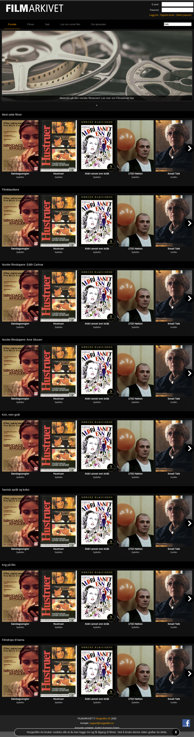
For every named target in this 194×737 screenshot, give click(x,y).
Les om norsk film (70, 24)
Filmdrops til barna (13, 639)
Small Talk (174, 173)
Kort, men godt (11, 414)
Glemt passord (183, 15)
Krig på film (9, 564)
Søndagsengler (20, 173)
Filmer (30, 24)
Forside (12, 24)
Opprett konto (167, 15)
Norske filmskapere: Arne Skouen (22, 339)
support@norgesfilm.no (102, 723)
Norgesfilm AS (103, 718)
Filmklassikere (10, 189)
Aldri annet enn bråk (97, 173)
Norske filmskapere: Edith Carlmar (22, 264)
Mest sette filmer (12, 114)
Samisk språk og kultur (15, 489)
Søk (47, 24)
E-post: (155, 4)
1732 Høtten (135, 173)
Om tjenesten (98, 24)
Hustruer (58, 173)
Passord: (154, 10)
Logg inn (153, 15)
